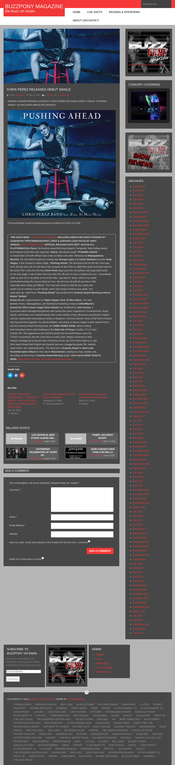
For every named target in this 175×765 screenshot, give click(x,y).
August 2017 (139, 416)
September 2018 (141, 359)
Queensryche (99, 734)
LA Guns (39, 712)
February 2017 (140, 442)
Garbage (61, 708)
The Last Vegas (23, 719)
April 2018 (138, 381)
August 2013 (139, 611)
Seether (157, 734)
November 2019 (141, 307)
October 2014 (139, 550)
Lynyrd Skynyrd (142, 730)
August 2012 (139, 628)
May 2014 (138, 572)
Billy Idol (67, 704)
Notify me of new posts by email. (25, 559)
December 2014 (141, 542)
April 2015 (138, 524)
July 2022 (137, 242)
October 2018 (139, 355)
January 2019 (139, 342)
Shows (50, 95)
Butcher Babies (108, 704)
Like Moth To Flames (55, 726)
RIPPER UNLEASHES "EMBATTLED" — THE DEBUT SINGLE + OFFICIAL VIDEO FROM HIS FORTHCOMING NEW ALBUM (23, 400)
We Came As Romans (115, 730)
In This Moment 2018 (79, 723)
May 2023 (138, 203)
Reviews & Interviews (124, 12)
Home (77, 12)
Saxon (115, 715)
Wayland (102, 719)
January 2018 (139, 394)
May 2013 (138, 620)
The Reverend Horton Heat (54, 719)
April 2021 (138, 290)
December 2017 (141, 399)
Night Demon (41, 741)
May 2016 (138, 481)
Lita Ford (95, 712)
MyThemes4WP (76, 699)
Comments (104, 667)
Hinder (106, 708)
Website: (13, 534)
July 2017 (137, 420)
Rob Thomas (80, 715)
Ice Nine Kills (81, 726)
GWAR (94, 708)
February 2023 (140, 212)
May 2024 (138, 195)
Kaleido (51, 737)
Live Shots (94, 12)
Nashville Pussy (145, 712)
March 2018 (139, 386)
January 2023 (139, 216)
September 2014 (141, 555)
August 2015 (139, 507)
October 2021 (139, 268)
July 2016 (137, 472)
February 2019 (140, 338)
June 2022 (138, 247)
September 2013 (141, 607)
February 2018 (140, 390)
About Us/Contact (86, 20)
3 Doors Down (22, 704)
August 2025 (139, 186)
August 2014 (139, 559)
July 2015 (137, 511)
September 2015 (141, 503)
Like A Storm (78, 712)
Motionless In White (118, 712)
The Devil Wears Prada (74, 737)
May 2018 (138, 377)
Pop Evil (41, 715)
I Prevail (93, 730)
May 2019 (138, 329)
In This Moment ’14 (152, 708)
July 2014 (137, 563)
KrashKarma (147, 726)
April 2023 (138, 208)
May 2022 (138, 251)
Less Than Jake (57, 712)
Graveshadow (61, 741)
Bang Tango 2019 (130, 719)
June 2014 (138, 568)
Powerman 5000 (59, 715)
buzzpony (20, 95)
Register (100, 654)
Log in (99, 659)
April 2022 (138, 255)
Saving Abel (99, 715)
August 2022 (139, 238)
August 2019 (139, 316)
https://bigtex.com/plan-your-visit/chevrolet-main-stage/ (45, 359)
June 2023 (138, 199)
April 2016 (138, 485)
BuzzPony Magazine (34, 6)
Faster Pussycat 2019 (27, 723)
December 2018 (141, 346)
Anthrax (125, 737)
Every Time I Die (143, 723)
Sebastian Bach (122, 734)
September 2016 (141, 464)
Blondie (82, 734)
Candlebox (129, 704)
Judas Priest (22, 712)
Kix (114, 719)
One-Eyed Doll (35, 730)
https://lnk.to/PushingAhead (44, 237)
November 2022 (141, 225)
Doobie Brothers (41, 708)
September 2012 (141, 624)
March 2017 (139, 438)
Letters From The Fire (28, 737)
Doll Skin (54, 730)
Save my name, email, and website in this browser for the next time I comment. (48, 542)
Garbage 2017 (64, 734)
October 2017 (139, 407)
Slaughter (143, 715)
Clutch (144, 704)
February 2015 (140, 533)
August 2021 (139, 277)
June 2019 (138, 325)
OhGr (162, 726)
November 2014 (141, 546)
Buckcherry (152, 719)
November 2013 (141, 598)
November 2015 (141, 494)
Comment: (15, 489)
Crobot (158, 704)
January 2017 (139, 446)
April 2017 (138, 433)
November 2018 (141, 351)
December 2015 (141, 490)
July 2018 (137, 368)
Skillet (127, 715)
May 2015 (138, 520)
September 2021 (141, 273)
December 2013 (141, 594)
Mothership (21, 741)
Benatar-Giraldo (46, 704)
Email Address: (17, 525)
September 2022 (141, 234)
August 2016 (139, 468)
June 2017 (138, 425)
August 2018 (139, 364)
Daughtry (20, 708)
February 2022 (140, 264)
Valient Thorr (84, 719)
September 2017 (141, 412)
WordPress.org (103, 672)
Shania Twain (121, 723)
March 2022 (139, 260)
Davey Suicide (101, 726)
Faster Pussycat (24, 734)
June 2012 (138, 633)
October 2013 (139, 602)
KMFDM (18, 730)
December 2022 (141, 221)
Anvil (77, 741)
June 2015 (138, 516)
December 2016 (141, 451)
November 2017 (141, 403)
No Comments (63, 95)
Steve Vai (159, 715)
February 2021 (140, 294)
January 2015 (139, 537)
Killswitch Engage (104, 737)
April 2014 (138, 576)
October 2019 (139, 312)
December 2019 (141, 303)
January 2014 (139, 589)
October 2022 (139, 229)
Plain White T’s (23, 715)
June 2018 (138, 372)
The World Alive (74, 730)
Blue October (85, 704)
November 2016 (141, 455)
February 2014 (140, 585)
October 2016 (139, 459)
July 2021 (137, 281)
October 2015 (139, 498)
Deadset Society (125, 726)
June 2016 (138, 477)
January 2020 (139, 299)
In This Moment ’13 (125, 708)
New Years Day (53, 723)
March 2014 (139, 581)
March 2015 (139, 529)
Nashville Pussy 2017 (148, 737)
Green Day (45, 734)
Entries (102, 663)
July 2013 (137, 615)
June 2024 (138, 190)
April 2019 (138, 333)
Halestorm (102, 723)
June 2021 (138, 286)
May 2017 (138, 429)
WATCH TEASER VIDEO (32, 244)
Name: (13, 516)
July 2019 (137, 320)
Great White (79, 708)
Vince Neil (142, 734)
